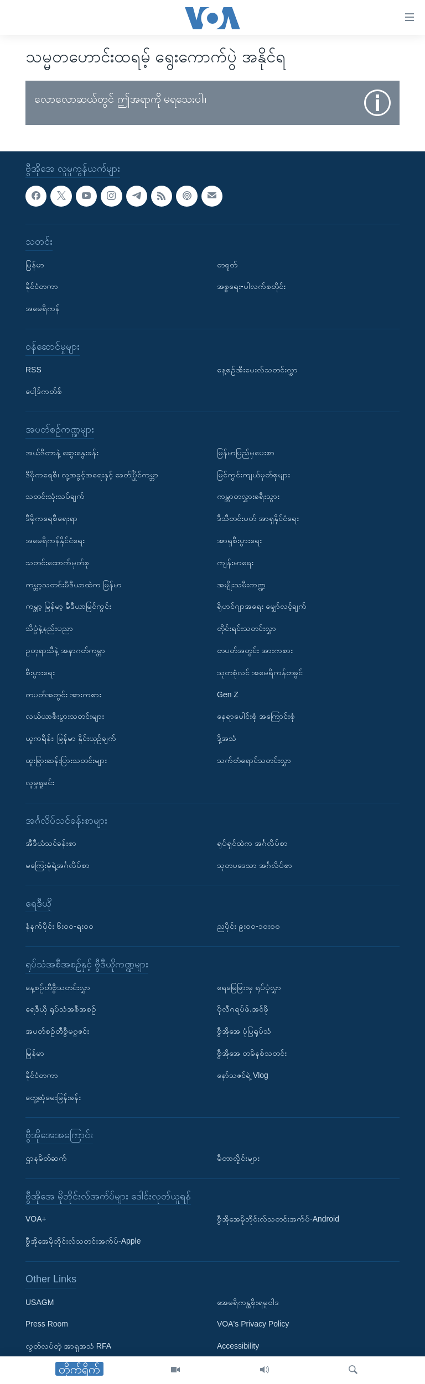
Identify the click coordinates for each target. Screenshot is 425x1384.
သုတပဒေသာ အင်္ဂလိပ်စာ (254, 865)
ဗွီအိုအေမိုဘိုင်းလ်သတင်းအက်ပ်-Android (278, 1218)
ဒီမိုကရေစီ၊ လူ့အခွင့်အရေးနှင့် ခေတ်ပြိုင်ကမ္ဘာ (91, 474)
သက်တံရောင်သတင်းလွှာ (254, 760)
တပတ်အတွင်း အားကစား (63, 694)
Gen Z (228, 694)
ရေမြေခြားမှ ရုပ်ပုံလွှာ (249, 986)
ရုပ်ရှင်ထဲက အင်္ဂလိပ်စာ (252, 843)
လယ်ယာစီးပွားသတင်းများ (64, 716)
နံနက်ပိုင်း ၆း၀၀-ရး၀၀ (59, 926)
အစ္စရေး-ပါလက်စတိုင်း (251, 286)
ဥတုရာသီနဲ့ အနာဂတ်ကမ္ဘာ (65, 650)
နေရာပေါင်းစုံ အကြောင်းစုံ (256, 716)
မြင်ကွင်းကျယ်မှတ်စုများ (253, 474)
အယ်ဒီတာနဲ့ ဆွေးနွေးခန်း (62, 452)
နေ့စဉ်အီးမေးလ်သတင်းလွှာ (257, 369)
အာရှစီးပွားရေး (239, 540)
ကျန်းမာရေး (235, 561)
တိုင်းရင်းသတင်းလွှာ (246, 628)
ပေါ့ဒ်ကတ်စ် (43, 391)
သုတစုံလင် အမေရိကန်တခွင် (260, 671)
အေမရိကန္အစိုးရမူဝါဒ (248, 1301)
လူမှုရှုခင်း (39, 781)
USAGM (39, 1301)
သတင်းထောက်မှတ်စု (57, 561)
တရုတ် (227, 264)
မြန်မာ (34, 264)
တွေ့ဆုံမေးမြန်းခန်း (53, 1096)
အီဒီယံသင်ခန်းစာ (50, 843)
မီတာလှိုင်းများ (238, 1158)
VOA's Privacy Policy (253, 1323)
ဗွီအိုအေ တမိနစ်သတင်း (252, 1053)
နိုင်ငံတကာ (41, 286)
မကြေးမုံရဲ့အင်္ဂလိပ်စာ (57, 865)
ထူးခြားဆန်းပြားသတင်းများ (66, 760)
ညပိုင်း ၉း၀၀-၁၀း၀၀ (248, 926)
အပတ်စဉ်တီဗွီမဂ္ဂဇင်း (57, 1031)
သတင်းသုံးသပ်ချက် (55, 496)
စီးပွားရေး (40, 671)
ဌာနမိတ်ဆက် (46, 1158)
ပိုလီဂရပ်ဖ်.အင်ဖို (242, 1008)
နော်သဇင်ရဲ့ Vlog (242, 1075)
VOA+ (35, 1218)
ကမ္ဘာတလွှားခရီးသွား (248, 496)
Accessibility (238, 1345)
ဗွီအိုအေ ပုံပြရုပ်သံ (244, 1031)
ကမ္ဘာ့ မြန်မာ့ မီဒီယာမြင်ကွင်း (68, 606)
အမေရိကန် (42, 308)
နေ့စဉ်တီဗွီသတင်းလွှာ (57, 986)
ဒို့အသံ (226, 738)
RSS (33, 369)
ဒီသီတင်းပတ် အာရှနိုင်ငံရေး (258, 518)
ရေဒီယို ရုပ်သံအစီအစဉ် (60, 1008)
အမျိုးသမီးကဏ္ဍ (241, 584)
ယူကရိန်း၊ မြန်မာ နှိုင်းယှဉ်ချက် (70, 738)
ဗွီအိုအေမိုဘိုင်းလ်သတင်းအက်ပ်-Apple (83, 1240)
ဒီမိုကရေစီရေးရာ (51, 518)
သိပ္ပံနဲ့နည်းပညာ (49, 628)
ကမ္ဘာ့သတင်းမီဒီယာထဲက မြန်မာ (73, 584)
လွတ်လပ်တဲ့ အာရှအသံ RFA (68, 1345)
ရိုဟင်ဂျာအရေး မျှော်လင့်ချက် (262, 606)
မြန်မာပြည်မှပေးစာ (245, 452)
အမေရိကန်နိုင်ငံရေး (55, 540)
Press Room (46, 1323)
